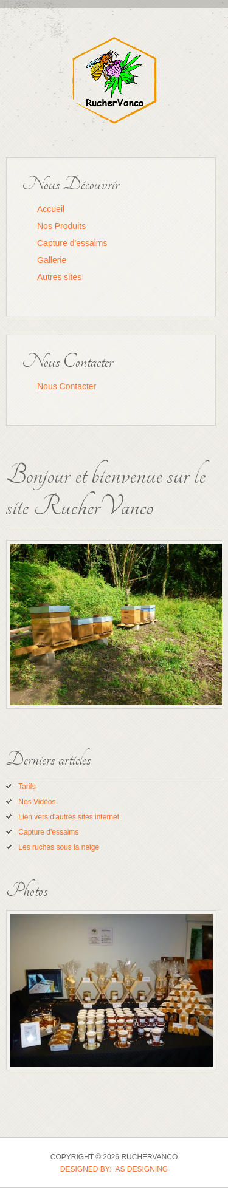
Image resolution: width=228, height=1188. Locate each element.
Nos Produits (61, 226)
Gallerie (51, 260)
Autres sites (59, 277)
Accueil (50, 209)
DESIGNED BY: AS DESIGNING (114, 1169)
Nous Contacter (66, 386)
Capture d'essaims (72, 243)
